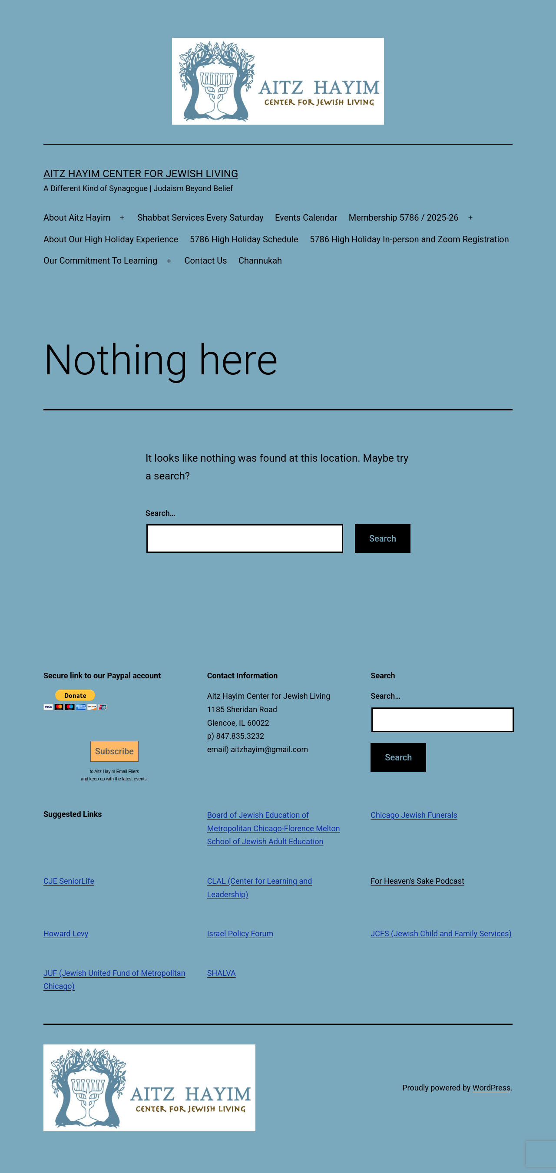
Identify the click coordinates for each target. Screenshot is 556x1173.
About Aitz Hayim (76, 217)
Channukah (260, 260)
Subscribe (114, 751)
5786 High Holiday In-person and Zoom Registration (409, 239)
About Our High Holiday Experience (110, 239)
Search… (160, 513)
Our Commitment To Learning (100, 260)
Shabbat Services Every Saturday (201, 217)
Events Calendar (306, 217)
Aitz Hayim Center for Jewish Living (140, 174)
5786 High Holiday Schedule (244, 239)
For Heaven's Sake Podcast (417, 881)
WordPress (491, 1087)
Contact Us (205, 260)
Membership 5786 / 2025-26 (404, 217)
